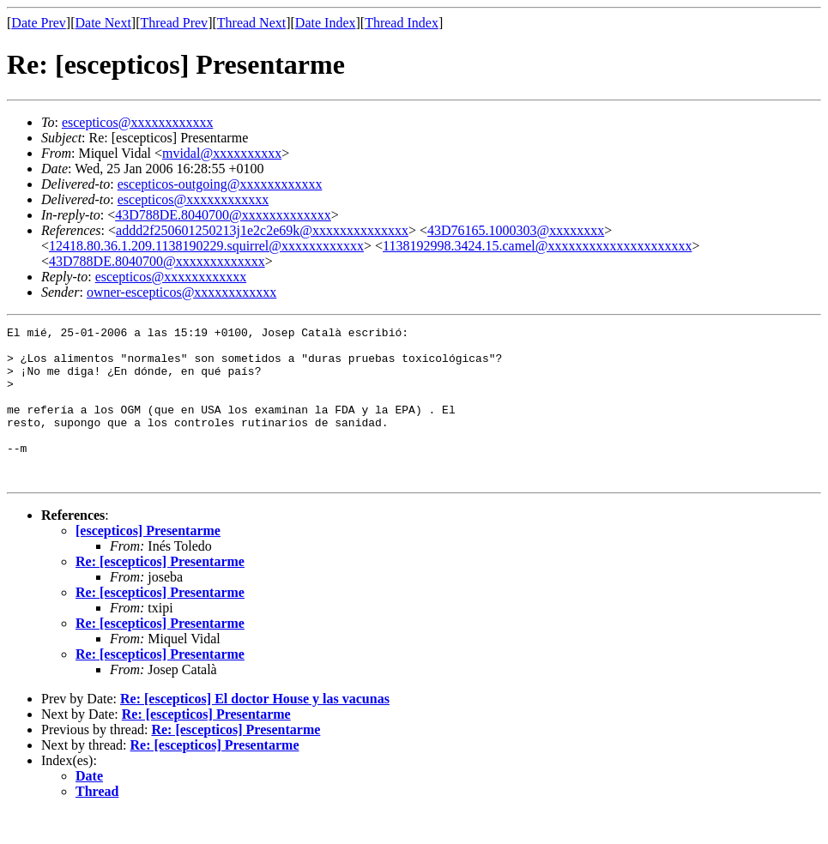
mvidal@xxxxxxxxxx (221, 153)
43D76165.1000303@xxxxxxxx (515, 230)
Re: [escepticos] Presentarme (160, 592)
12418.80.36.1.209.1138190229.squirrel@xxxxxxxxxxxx (206, 245)
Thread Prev (174, 22)
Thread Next (251, 22)
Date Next (103, 22)
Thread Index (401, 22)
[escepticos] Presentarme (148, 561)
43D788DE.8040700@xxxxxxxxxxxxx (223, 215)
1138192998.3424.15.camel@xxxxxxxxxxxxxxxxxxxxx (537, 245)
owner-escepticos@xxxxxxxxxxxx (181, 292)
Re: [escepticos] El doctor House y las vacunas (255, 729)
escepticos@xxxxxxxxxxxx (137, 122)
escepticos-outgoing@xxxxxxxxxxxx (220, 184)
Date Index (325, 22)
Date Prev (38, 22)
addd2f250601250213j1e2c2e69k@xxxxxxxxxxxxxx (262, 230)
